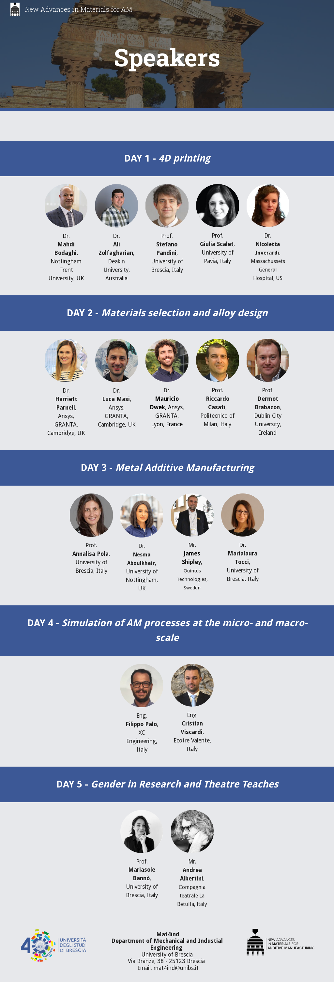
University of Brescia (167, 954)
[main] (167, 55)
